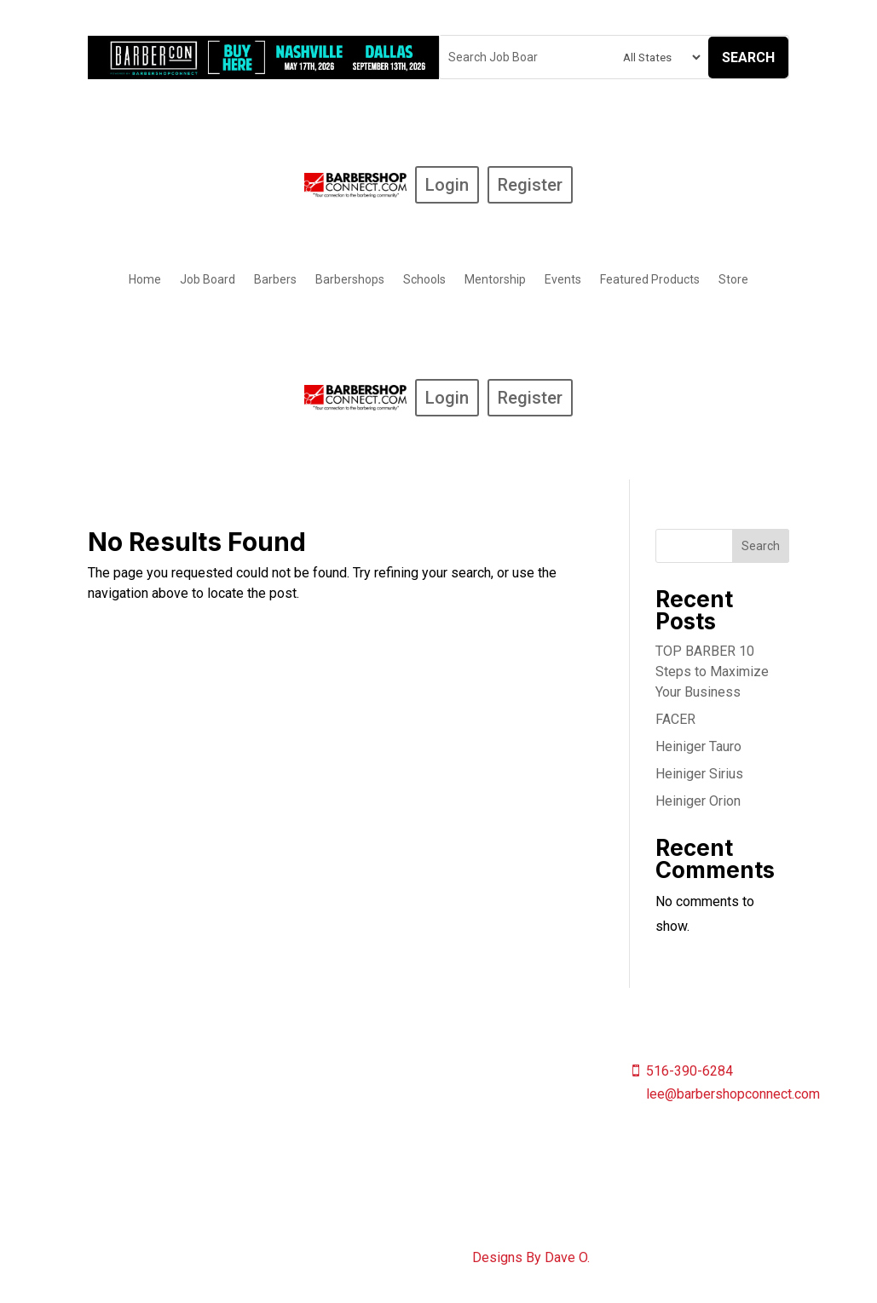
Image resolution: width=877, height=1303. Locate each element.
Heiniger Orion (698, 801)
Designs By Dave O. (531, 1257)
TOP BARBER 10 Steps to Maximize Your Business (712, 671)
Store (733, 279)
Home (145, 279)
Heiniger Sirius (699, 774)
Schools (424, 279)
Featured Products (650, 279)
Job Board (207, 279)
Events (563, 279)
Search (748, 57)
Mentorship (495, 279)
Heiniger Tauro (698, 746)
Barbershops (349, 279)
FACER (675, 719)
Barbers (275, 279)
